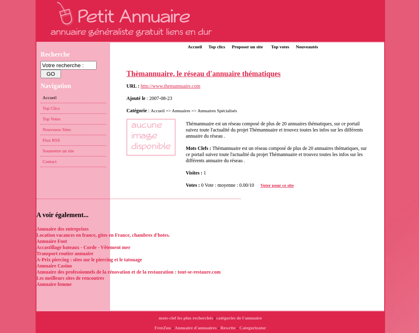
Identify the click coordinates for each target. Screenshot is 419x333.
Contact (49, 161)
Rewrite (228, 327)
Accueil (195, 46)
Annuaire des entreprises (62, 229)
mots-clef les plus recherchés (186, 317)
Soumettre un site (58, 150)
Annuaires (181, 110)
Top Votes (52, 118)
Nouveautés (307, 46)
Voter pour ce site (277, 185)
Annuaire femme (54, 284)
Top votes (280, 46)
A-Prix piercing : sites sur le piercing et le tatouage (89, 260)
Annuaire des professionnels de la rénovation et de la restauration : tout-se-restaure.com (128, 272)
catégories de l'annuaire (239, 317)
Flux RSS (51, 140)
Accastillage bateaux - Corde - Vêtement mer (83, 247)
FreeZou (163, 327)
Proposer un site (247, 46)
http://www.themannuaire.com (170, 86)
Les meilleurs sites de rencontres (70, 278)
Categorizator (252, 327)
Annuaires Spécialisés (217, 110)
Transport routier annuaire (64, 253)
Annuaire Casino (54, 266)
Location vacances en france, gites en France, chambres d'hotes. (103, 235)
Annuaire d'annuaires (196, 327)
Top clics (217, 46)
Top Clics (51, 108)
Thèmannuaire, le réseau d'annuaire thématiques (203, 74)
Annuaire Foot (51, 241)
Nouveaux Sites (57, 129)
